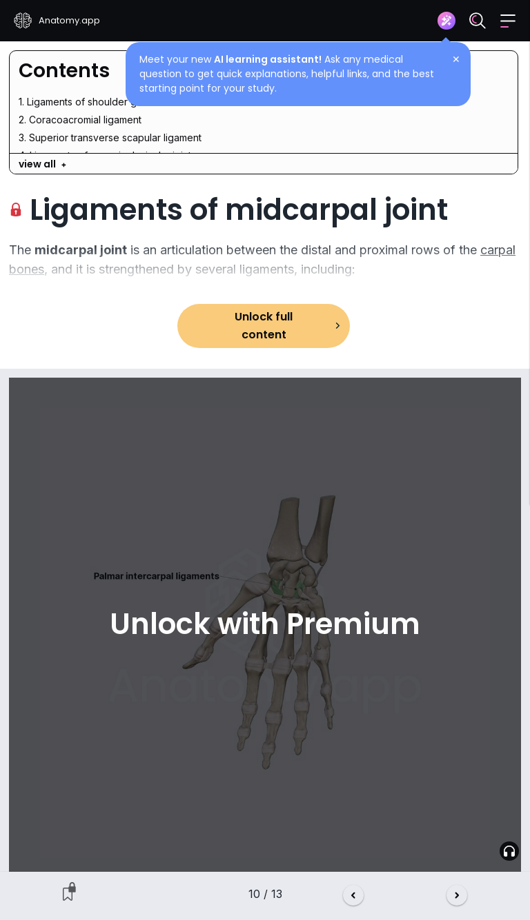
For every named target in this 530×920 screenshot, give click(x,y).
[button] (508, 21)
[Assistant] (446, 21)
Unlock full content (264, 326)
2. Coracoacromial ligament (80, 119)
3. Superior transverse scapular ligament (110, 137)
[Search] (477, 20)
